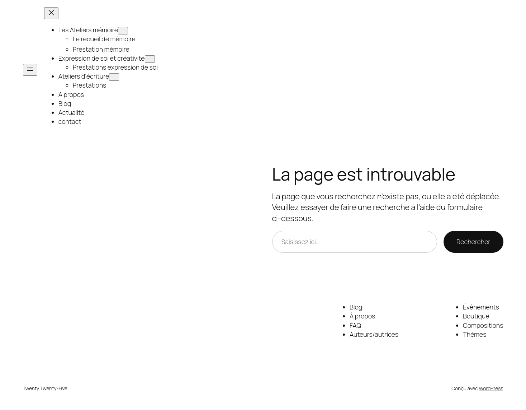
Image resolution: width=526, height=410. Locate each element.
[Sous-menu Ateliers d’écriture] (114, 77)
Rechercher (473, 241)
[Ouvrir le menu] (30, 70)
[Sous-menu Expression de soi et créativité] (150, 59)
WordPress (491, 388)
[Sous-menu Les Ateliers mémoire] (123, 30)
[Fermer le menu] (51, 13)
